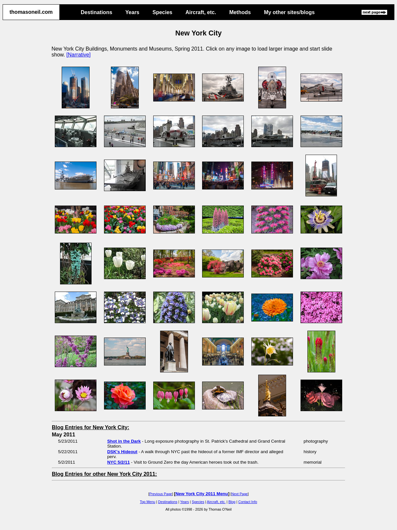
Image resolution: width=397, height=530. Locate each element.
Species (162, 12)
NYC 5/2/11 (118, 462)
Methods (240, 12)
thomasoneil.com (31, 12)
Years (132, 12)
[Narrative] (78, 54)
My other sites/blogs (289, 12)
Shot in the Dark (124, 441)
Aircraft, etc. (200, 12)
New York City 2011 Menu (202, 493)
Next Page (239, 494)
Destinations (96, 12)
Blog (231, 502)
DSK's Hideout (122, 451)
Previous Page (160, 494)
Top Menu (147, 502)
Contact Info (247, 502)
